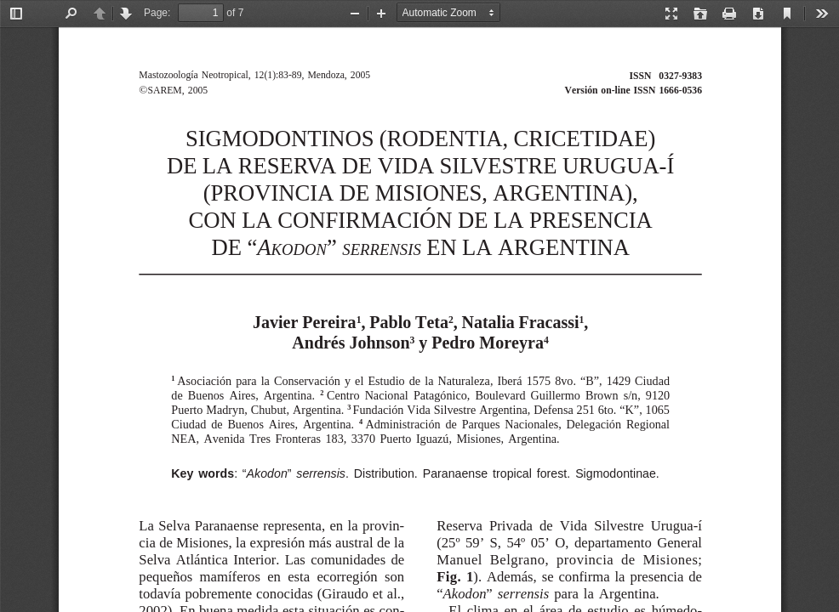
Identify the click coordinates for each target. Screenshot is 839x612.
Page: (157, 13)
